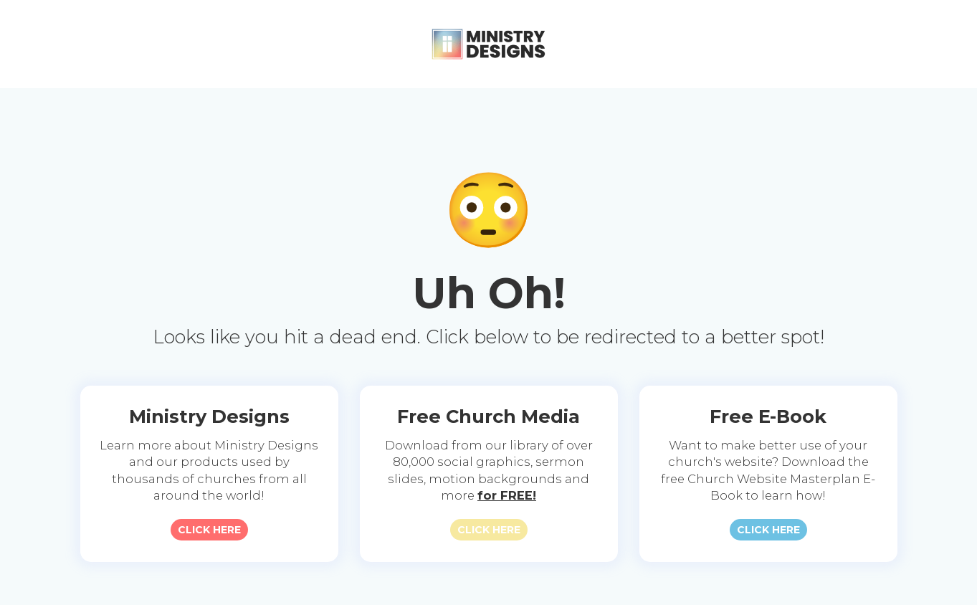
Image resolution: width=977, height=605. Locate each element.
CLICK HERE (209, 529)
